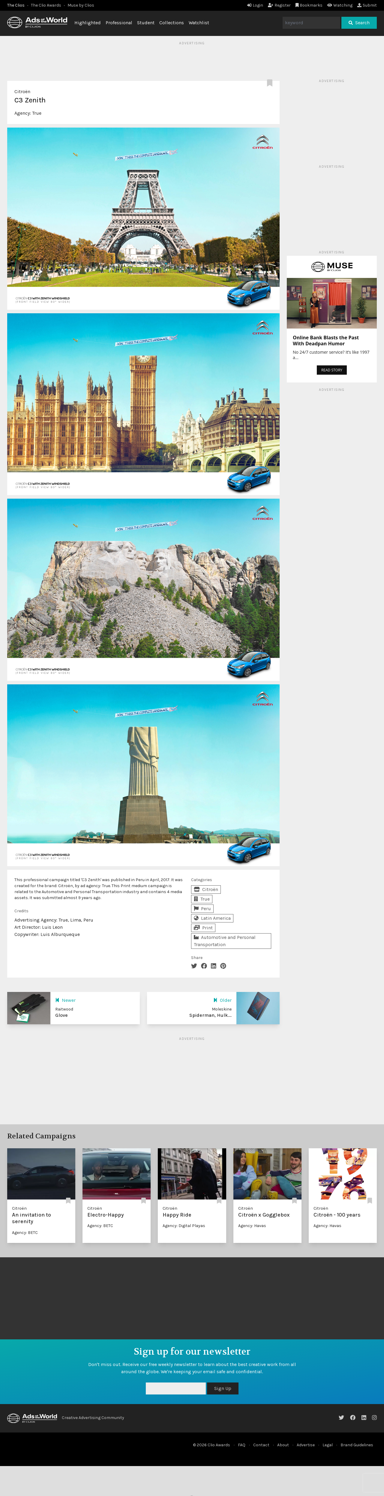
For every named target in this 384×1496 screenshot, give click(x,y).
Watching (339, 5)
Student (145, 22)
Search (359, 22)
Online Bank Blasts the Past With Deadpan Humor (326, 340)
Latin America (212, 918)
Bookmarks (309, 5)
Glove (61, 1015)
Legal (327, 1444)
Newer (65, 1000)
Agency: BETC (25, 1232)
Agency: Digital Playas (184, 1225)
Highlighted (87, 22)
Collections (171, 22)
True (36, 113)
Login (255, 5)
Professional (119, 22)
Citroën (22, 91)
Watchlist (199, 22)
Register (279, 5)
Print (203, 928)
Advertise (306, 1444)
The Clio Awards (46, 5)
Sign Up (222, 1388)
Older (222, 1000)
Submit (367, 5)
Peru (202, 908)
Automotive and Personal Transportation (225, 940)
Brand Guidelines (356, 1444)
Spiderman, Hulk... (210, 1015)
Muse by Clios (81, 5)
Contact (261, 1444)
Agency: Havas (252, 1225)
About (283, 1444)
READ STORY (331, 370)
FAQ (241, 1444)
